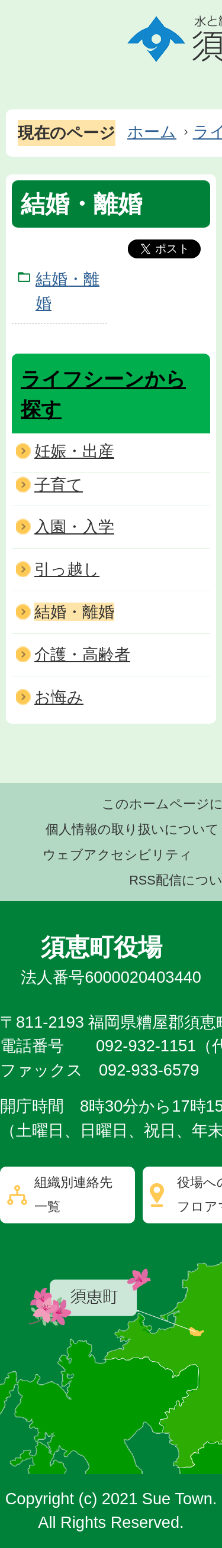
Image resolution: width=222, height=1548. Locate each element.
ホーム (151, 131)
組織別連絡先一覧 (73, 1194)
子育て (58, 484)
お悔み (58, 697)
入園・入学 (74, 526)
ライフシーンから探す (103, 394)
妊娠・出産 (74, 451)
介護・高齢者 (82, 654)
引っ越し (66, 569)
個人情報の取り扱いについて (132, 829)
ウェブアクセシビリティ (117, 854)
